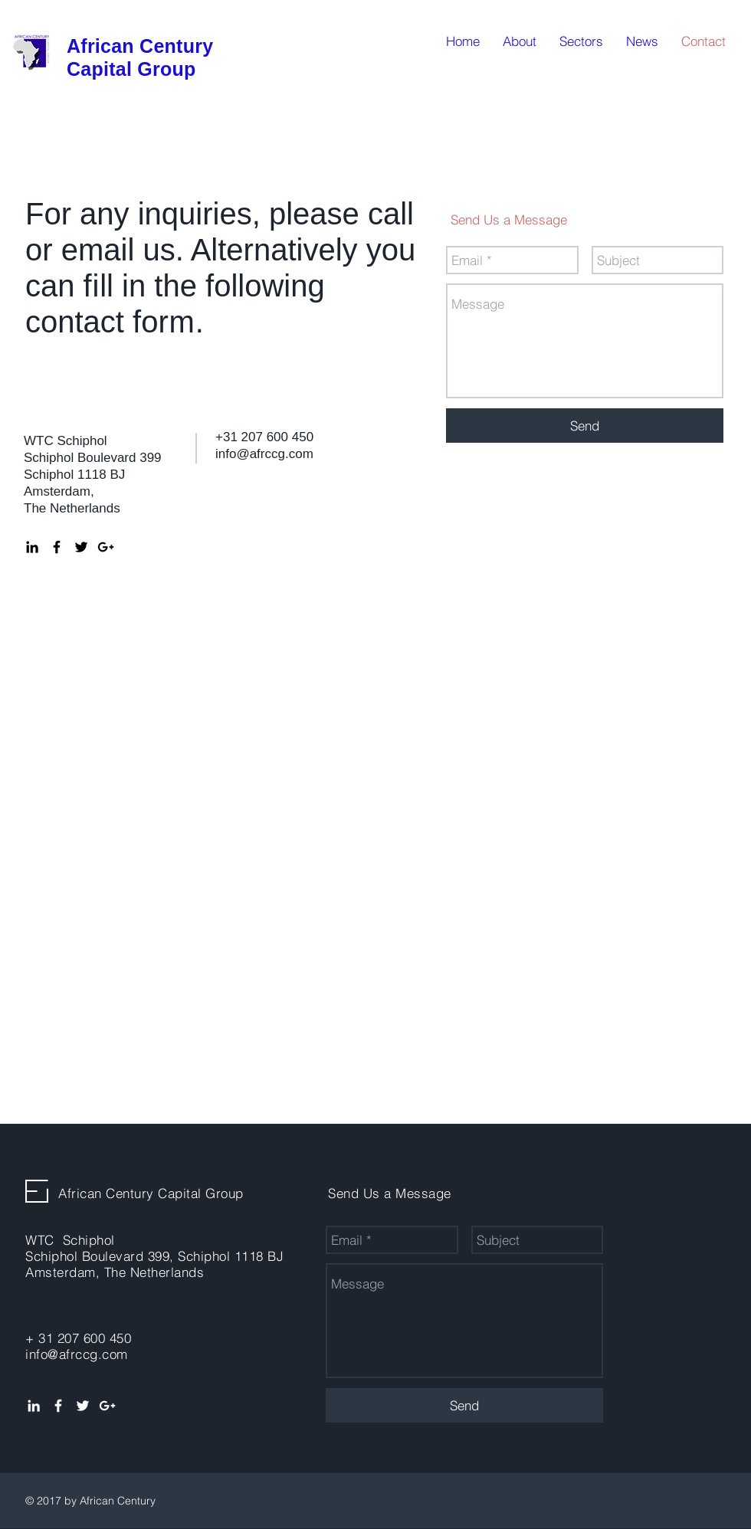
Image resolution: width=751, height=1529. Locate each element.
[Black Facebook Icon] (56, 547)
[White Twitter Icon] (82, 1405)
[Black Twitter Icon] (81, 547)
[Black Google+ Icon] (105, 547)
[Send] (584, 425)
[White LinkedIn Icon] (33, 1405)
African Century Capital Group (151, 1193)
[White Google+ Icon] (107, 1405)
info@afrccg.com (264, 454)
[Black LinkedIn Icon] (32, 547)
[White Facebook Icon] (58, 1405)
